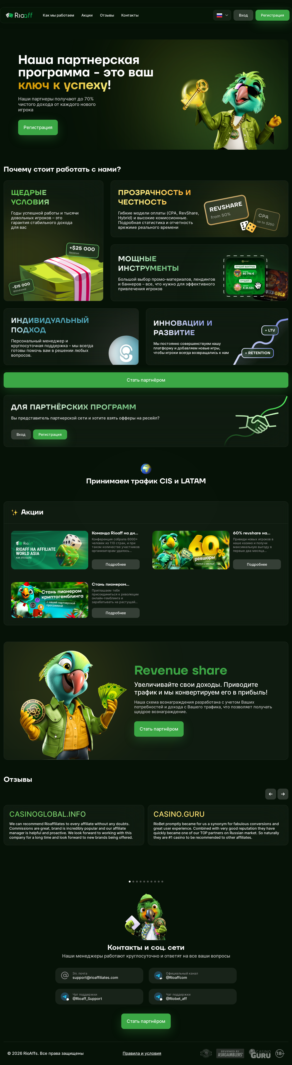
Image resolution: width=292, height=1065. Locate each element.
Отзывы (107, 15)
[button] (270, 794)
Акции (87, 15)
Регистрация (272, 15)
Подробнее (116, 564)
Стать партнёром (146, 380)
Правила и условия (142, 1053)
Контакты (130, 15)
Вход (21, 434)
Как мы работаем (58, 15)
